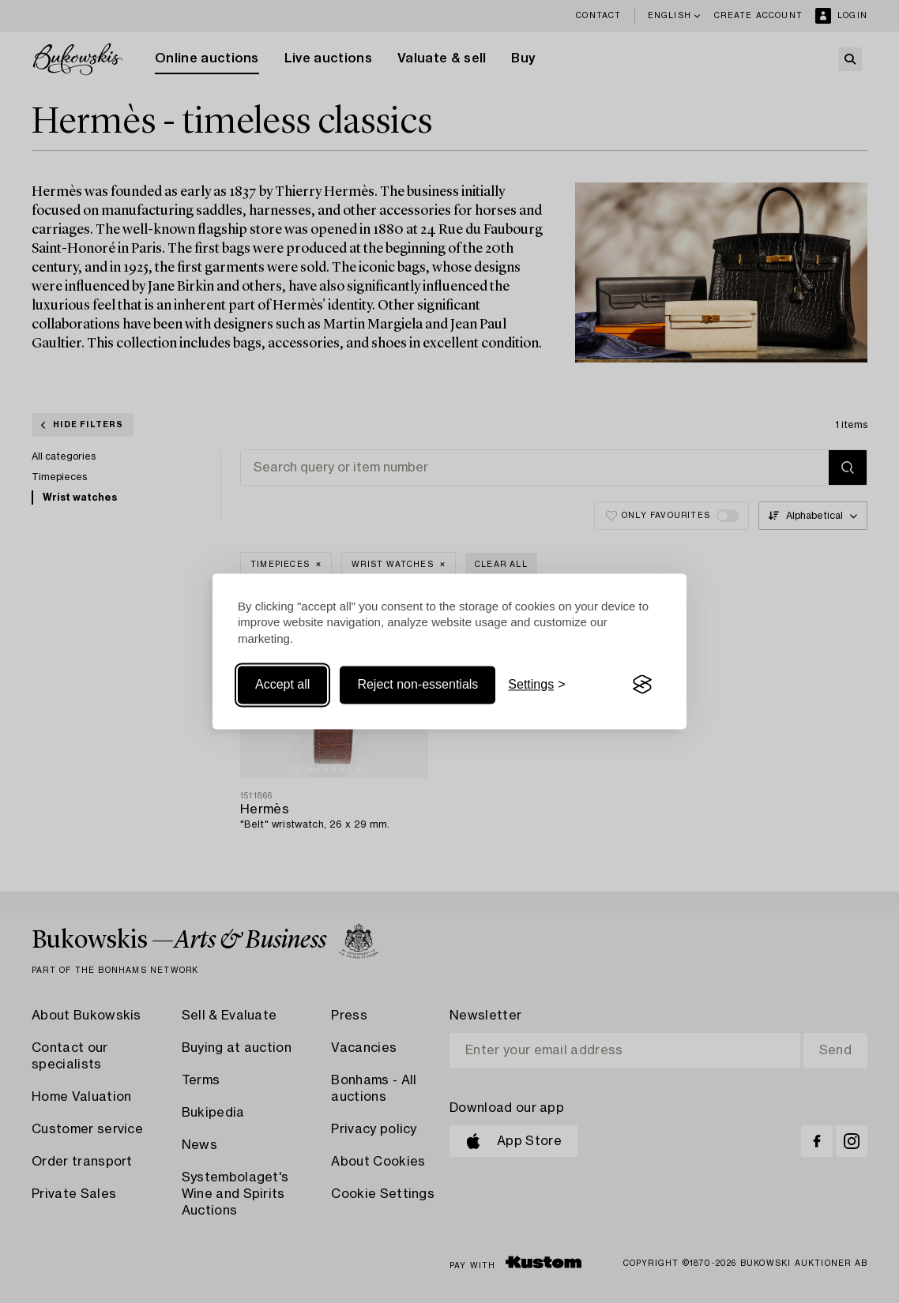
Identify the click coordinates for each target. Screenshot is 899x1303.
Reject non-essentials (417, 684)
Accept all (282, 684)
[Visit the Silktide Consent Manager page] (642, 685)
